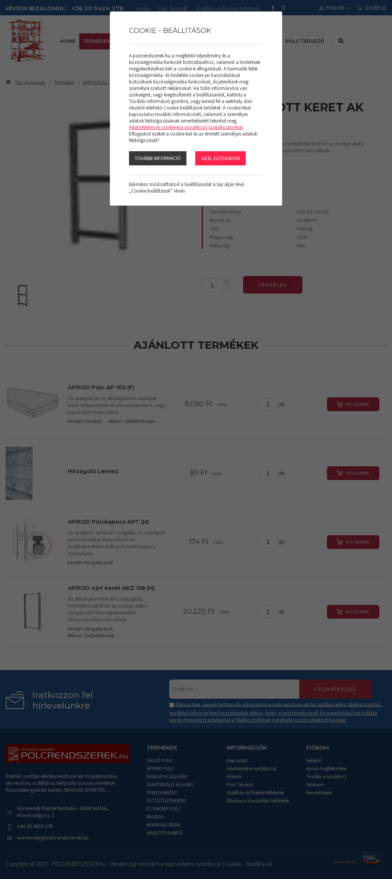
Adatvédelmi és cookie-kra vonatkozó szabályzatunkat (186, 127)
